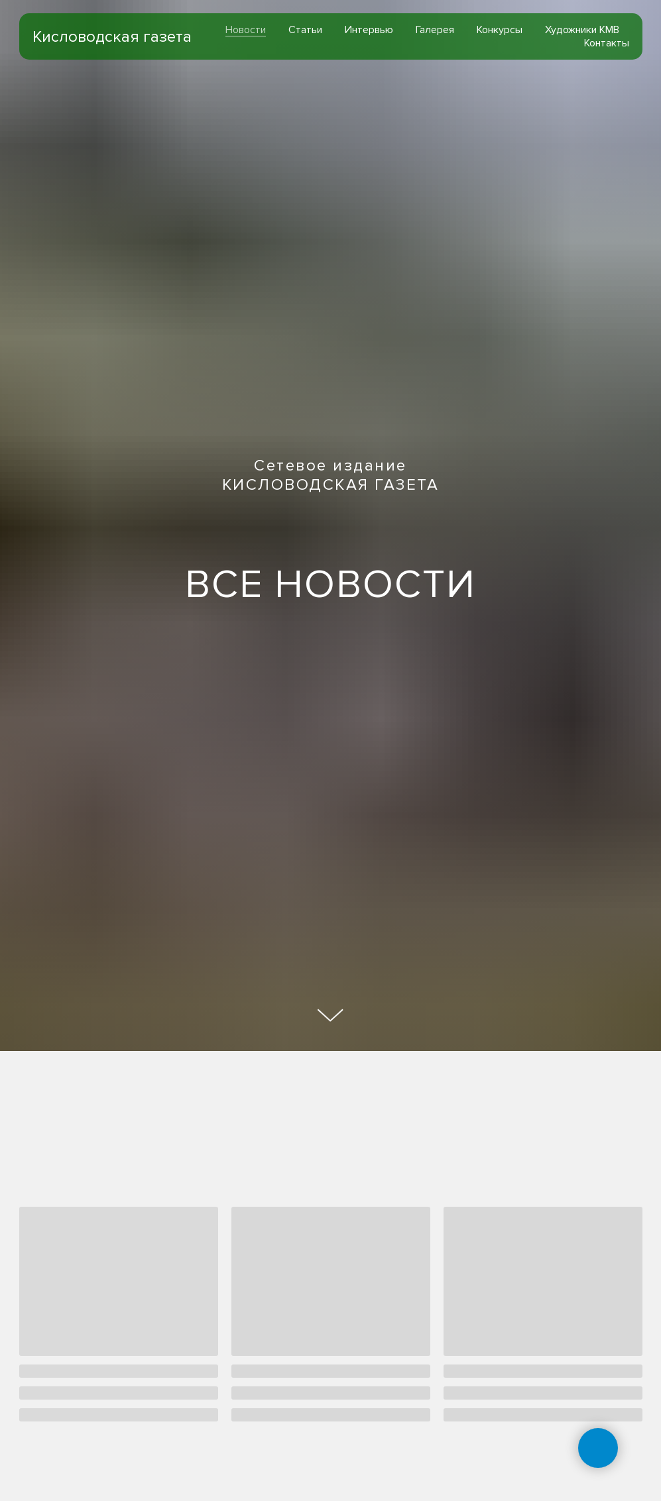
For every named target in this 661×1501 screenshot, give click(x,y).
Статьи (305, 29)
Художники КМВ (582, 29)
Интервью (369, 29)
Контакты (606, 43)
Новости (245, 29)
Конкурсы (499, 29)
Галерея (435, 29)
